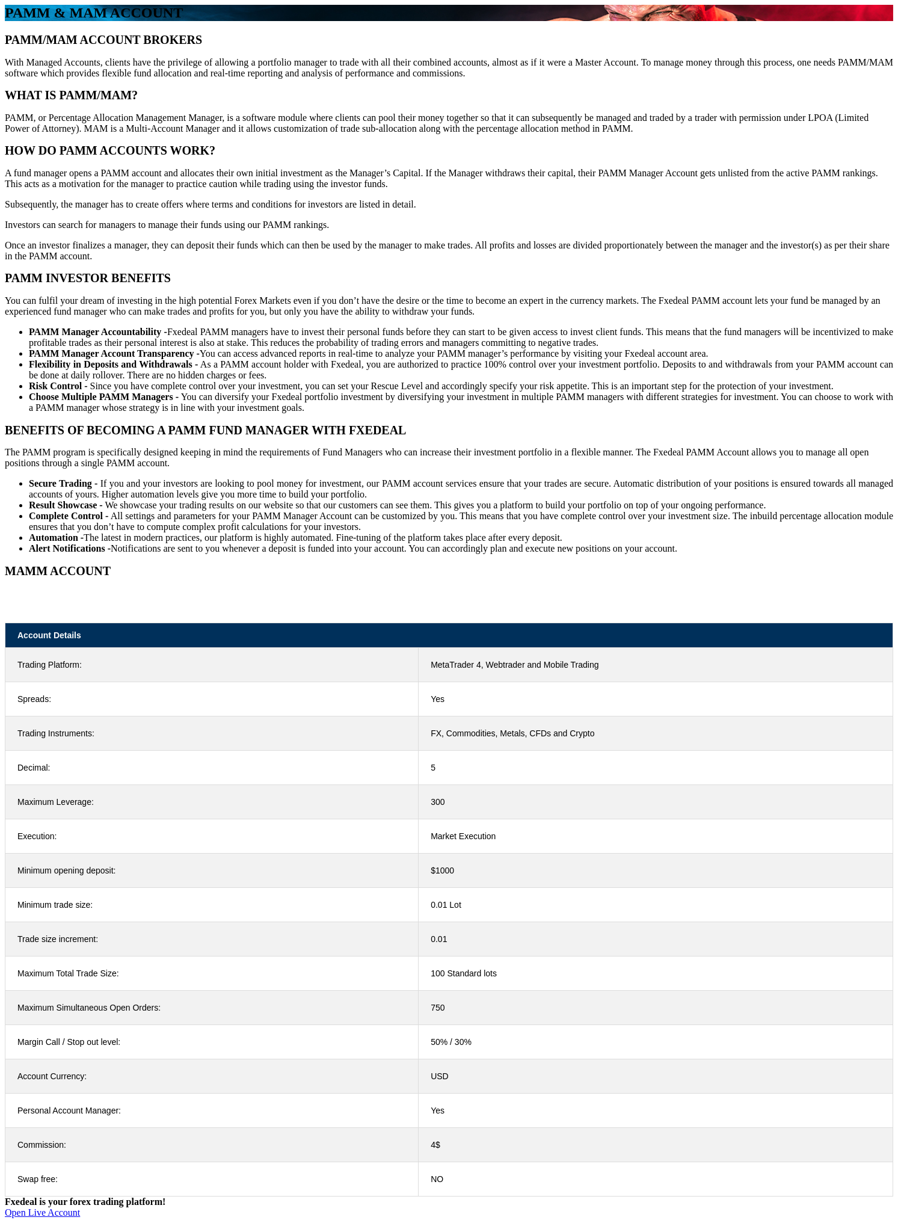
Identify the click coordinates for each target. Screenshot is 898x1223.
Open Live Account (42, 1212)
